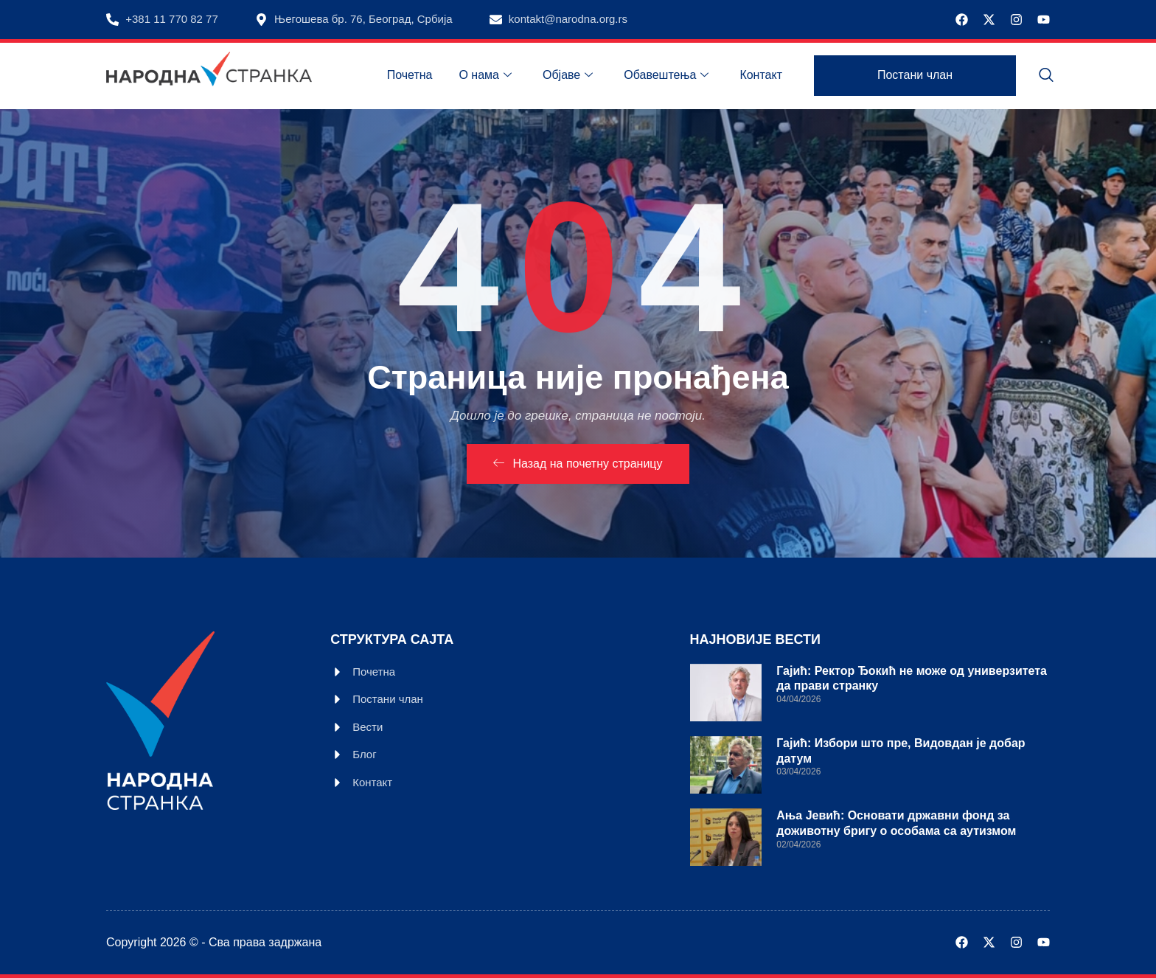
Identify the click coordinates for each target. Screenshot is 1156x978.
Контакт (760, 75)
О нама (485, 75)
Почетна (410, 75)
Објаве (568, 75)
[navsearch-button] (1046, 76)
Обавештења (666, 75)
